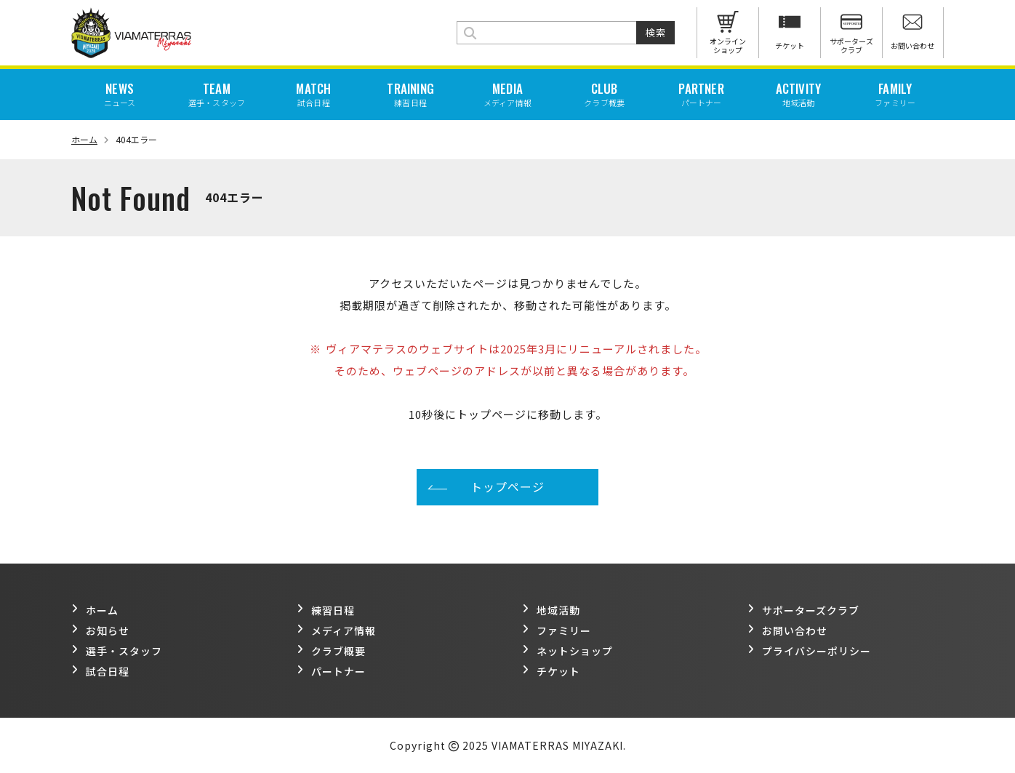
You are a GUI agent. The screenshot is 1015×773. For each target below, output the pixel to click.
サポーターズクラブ (803, 610)
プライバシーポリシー (809, 651)
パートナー (331, 671)
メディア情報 (336, 630)
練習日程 (326, 610)
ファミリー (556, 630)
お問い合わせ (787, 630)
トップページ (507, 486)
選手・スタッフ (116, 651)
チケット (551, 671)
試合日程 (100, 671)
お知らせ (100, 630)
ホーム (90, 139)
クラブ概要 (331, 651)
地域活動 (551, 610)
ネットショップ (567, 651)
